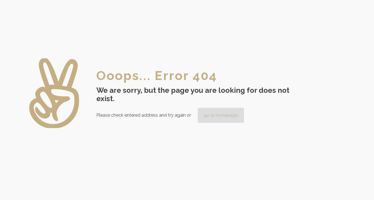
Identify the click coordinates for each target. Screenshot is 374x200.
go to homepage (221, 115)
